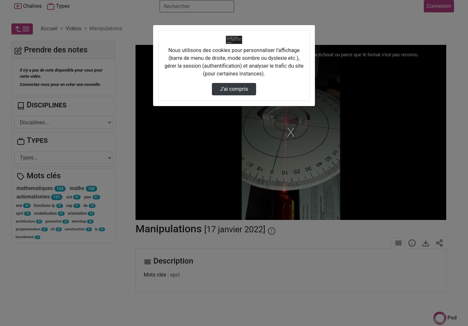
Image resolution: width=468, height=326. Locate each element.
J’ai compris (234, 89)
